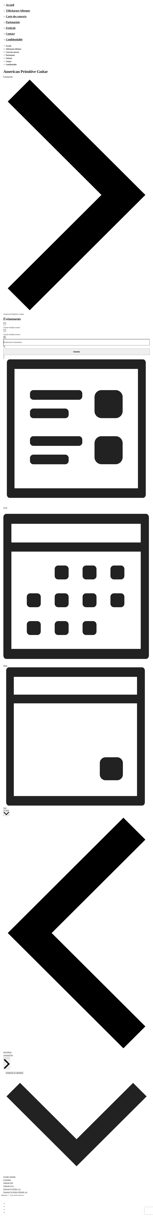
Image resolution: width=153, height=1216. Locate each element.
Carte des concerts (16, 16)
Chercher (76, 352)
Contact (10, 33)
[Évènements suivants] (6, 1063)
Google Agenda (9, 1177)
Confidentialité (14, 39)
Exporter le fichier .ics (12, 1189)
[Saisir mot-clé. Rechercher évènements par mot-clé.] (76, 342)
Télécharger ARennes (18, 10)
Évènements (8, 77)
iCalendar (7, 1180)
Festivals (10, 27)
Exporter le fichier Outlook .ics (15, 1192)
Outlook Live (8, 1186)
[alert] (76, 325)
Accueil (10, 4)
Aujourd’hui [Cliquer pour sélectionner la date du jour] (8, 1055)
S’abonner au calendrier (14, 1073)
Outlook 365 (8, 1183)
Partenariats (13, 22)
